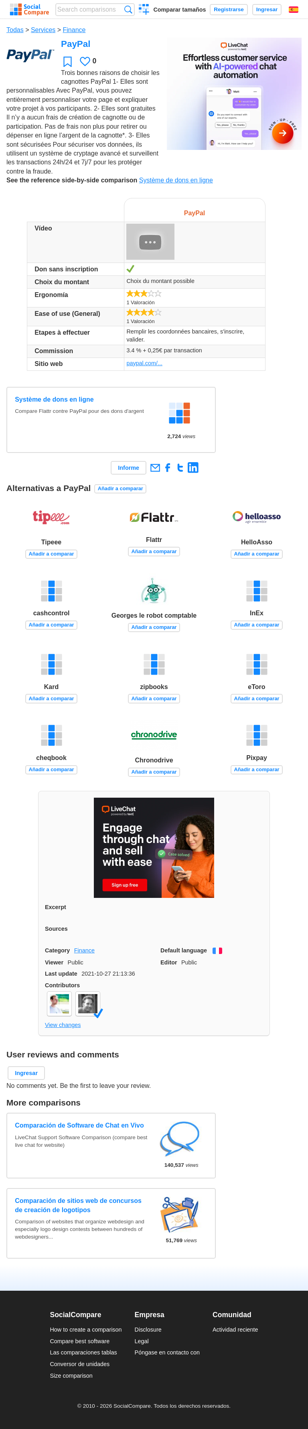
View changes (63, 1025)
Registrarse (229, 9)
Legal (142, 1341)
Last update (61, 973)
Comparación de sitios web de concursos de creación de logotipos (78, 1205)
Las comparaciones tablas (83, 1352)
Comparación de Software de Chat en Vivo (79, 1125)
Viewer (54, 962)
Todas (15, 29)
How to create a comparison (86, 1329)
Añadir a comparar (120, 488)
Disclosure (148, 1329)
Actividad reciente (235, 1329)
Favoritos (67, 61)
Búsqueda (128, 9)
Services (43, 29)
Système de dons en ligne (176, 180)
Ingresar (267, 9)
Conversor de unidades (79, 1364)
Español (293, 9)
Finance (74, 29)
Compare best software (79, 1341)
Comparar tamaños (179, 9)
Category (57, 950)
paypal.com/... (144, 363)
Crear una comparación (144, 10)
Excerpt (55, 907)
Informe (128, 468)
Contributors (62, 985)
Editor (168, 962)
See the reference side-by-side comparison (71, 180)
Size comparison (71, 1375)
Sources (56, 929)
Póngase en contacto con (167, 1352)
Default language (183, 950)
